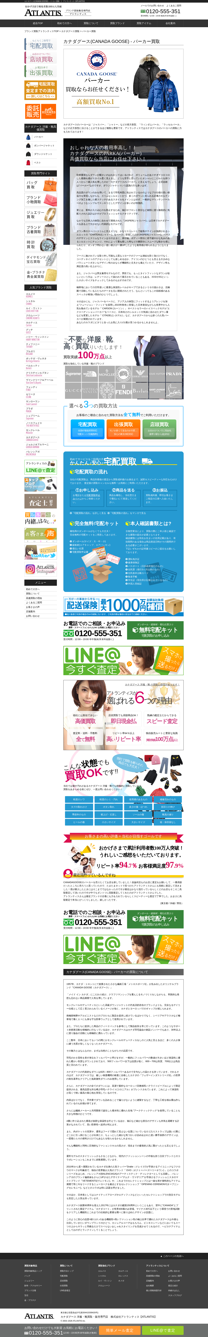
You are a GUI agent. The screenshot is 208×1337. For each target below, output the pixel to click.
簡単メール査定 (120, 1330)
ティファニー (40, 345)
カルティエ (40, 324)
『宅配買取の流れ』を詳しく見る (89, 513)
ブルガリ (40, 353)
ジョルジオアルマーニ (40, 446)
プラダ (40, 410)
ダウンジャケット (43, 154)
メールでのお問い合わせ (152, 5)
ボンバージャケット (44, 145)
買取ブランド (117, 23)
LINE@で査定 (162, 1330)
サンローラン (40, 403)
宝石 (26, 1295)
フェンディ (40, 388)
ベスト (37, 162)
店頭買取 (159, 429)
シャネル (40, 302)
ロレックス (123, 1276)
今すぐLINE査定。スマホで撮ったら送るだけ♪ (125, 662)
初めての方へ (64, 23)
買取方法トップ (67, 1271)
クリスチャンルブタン (40, 374)
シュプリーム (40, 417)
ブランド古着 (30, 1290)
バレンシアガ (40, 453)
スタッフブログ (175, 1295)
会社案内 (170, 23)
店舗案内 (30, 611)
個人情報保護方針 (154, 1290)
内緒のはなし (174, 1290)
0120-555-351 (163, 11)
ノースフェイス (40, 424)
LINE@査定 (65, 1290)
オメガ (121, 1281)
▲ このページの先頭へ (172, 1256)
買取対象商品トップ (33, 1271)
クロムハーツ (40, 317)
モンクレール (40, 431)
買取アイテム (144, 23)
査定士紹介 (173, 1285)
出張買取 (123, 429)
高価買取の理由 (34, 598)
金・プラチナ (30, 1300)
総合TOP (38, 23)
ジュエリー (29, 1281)
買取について (91, 23)
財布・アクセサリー (33, 1285)
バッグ (27, 1276)
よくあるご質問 (173, 5)
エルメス (40, 295)
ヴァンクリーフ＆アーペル (40, 381)
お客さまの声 (33, 607)
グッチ (40, 331)
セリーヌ (40, 395)
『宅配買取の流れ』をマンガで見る (128, 513)
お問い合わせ (33, 616)
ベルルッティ (40, 367)
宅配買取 (87, 429)
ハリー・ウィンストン (40, 338)
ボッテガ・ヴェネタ (40, 360)
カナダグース (40, 439)
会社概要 (150, 1285)
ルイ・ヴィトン (40, 309)
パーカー (38, 137)
